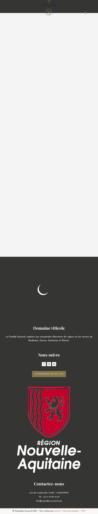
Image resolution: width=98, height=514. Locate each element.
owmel (57, 511)
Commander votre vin (49, 374)
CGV (83, 511)
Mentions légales (71, 511)
